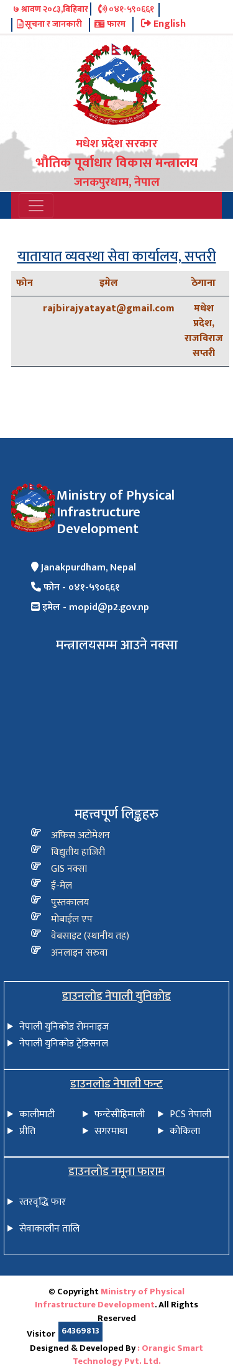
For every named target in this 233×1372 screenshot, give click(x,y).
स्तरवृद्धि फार (42, 1202)
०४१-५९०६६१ (126, 10)
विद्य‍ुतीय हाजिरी (78, 852)
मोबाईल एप (72, 919)
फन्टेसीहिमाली (119, 1114)
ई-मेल (61, 885)
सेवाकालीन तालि (49, 1228)
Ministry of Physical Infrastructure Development (110, 1298)
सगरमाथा (110, 1131)
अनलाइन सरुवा (79, 952)
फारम (109, 25)
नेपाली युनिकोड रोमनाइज (64, 1026)
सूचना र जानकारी (50, 25)
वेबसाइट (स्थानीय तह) (90, 936)
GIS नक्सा (69, 869)
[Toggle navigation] (36, 205)
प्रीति (27, 1131)
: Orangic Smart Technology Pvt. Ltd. (138, 1355)
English (163, 24)
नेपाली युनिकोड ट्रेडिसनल (63, 1043)
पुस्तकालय (70, 902)
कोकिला (185, 1131)
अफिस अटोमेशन (80, 835)
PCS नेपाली (190, 1114)
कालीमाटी (37, 1114)
